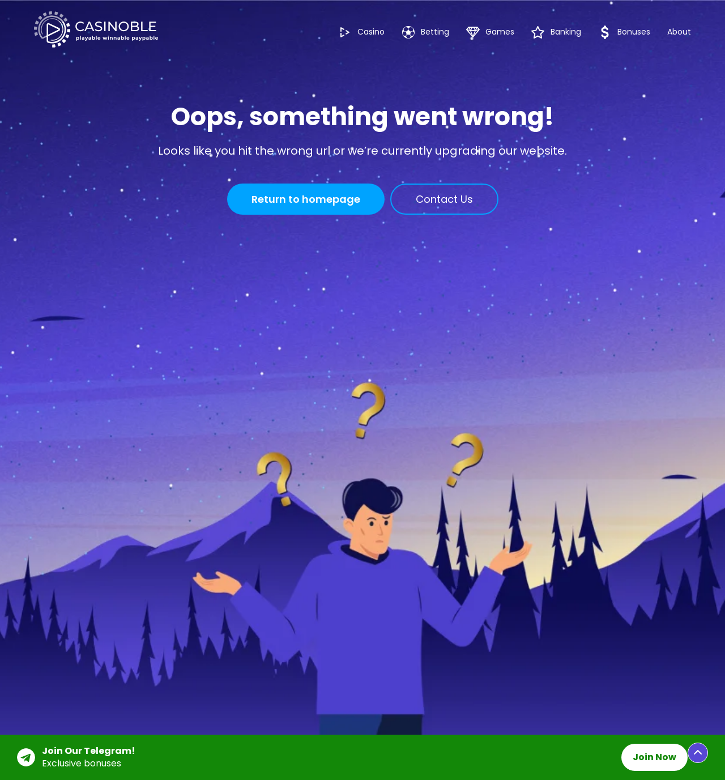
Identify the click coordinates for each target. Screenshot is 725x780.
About (679, 31)
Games (490, 32)
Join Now (654, 757)
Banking (556, 32)
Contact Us (444, 199)
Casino (361, 32)
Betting (425, 32)
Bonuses (624, 32)
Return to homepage (305, 199)
